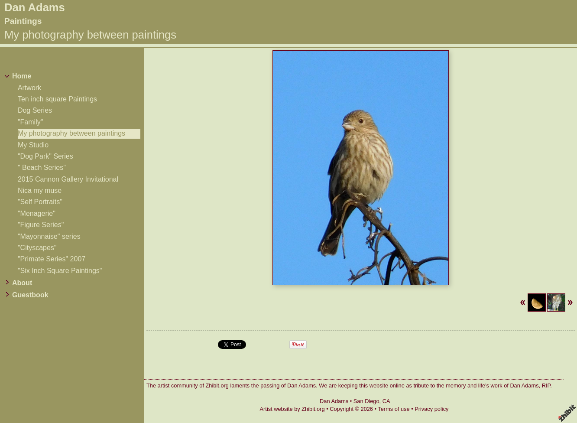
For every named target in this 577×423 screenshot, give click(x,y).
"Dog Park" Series (45, 156)
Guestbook (30, 295)
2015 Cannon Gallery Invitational (68, 179)
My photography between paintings (71, 133)
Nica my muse (40, 190)
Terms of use (393, 409)
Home (21, 76)
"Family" (30, 122)
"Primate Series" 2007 (51, 259)
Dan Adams (34, 7)
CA (386, 401)
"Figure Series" (41, 224)
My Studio (33, 145)
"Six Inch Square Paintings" (60, 270)
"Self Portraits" (40, 201)
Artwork (29, 87)
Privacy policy (431, 409)
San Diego (366, 401)
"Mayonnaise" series (49, 236)
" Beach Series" (42, 167)
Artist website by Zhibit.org (292, 409)
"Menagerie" (36, 213)
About (22, 282)
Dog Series (35, 110)
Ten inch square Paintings (57, 99)
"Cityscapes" (37, 247)
